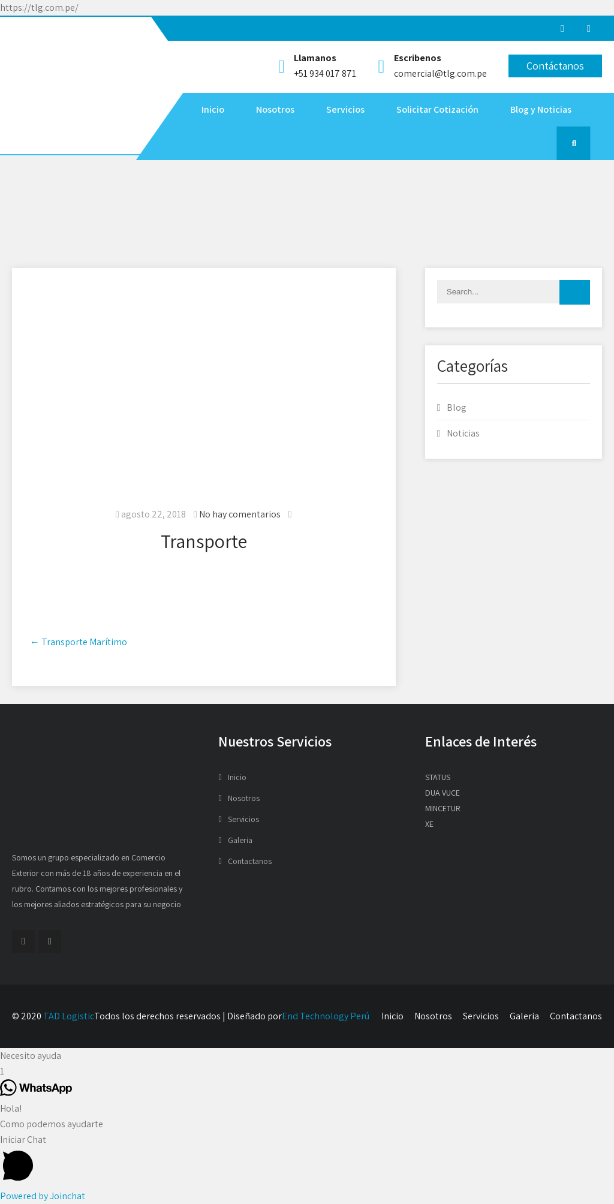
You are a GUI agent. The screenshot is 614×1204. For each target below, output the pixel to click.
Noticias (463, 433)
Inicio (212, 109)
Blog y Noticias (540, 109)
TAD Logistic (68, 1016)
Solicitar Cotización (437, 109)
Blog (456, 407)
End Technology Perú (325, 1016)
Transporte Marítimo (78, 642)
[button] (307, 1056)
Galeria (240, 840)
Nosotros (275, 109)
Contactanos (250, 861)
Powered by (42, 1196)
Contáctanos (555, 66)
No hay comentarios (240, 514)
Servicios (345, 109)
